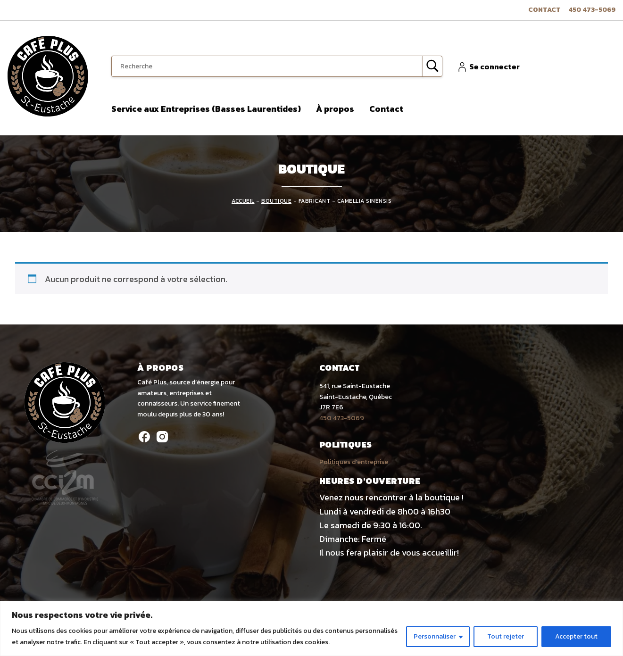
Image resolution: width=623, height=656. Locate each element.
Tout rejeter (505, 636)
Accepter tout (576, 636)
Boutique (276, 201)
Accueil (243, 201)
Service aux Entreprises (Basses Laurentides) (206, 108)
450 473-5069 (591, 10)
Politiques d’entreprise (353, 462)
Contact (544, 10)
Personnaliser (435, 636)
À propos (335, 108)
